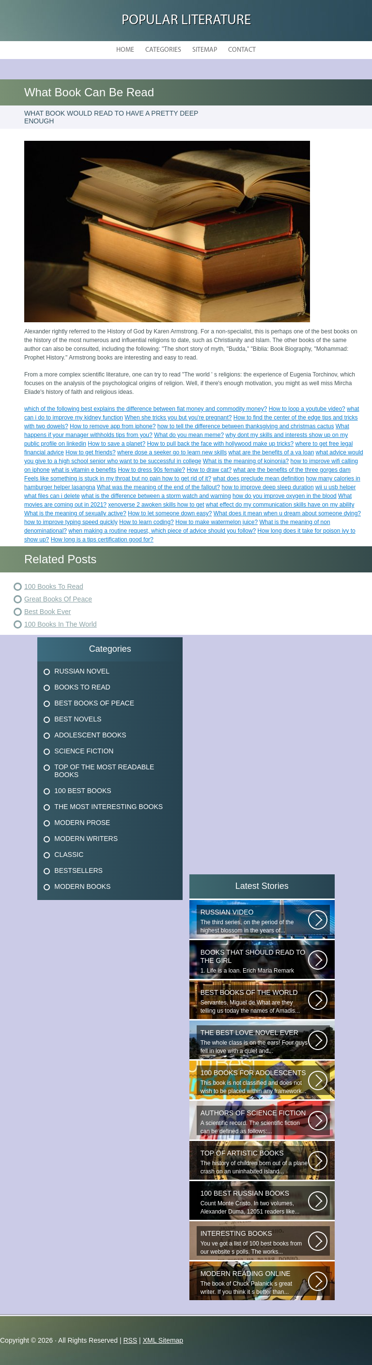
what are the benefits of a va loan (271, 452)
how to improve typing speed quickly (71, 522)
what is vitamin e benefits (83, 469)
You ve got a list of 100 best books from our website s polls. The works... (254, 1242)
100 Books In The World (60, 624)
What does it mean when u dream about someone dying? (287, 513)
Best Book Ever (47, 611)
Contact (242, 50)
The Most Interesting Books (108, 806)
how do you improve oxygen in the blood (284, 496)
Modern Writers (86, 838)
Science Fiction (83, 751)
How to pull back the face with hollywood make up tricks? (220, 443)
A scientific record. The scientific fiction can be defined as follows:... (254, 1122)
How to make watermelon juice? (216, 522)
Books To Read (82, 687)
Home (125, 50)
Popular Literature (186, 21)
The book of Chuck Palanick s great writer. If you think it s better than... (254, 1282)
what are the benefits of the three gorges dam (292, 469)
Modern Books (82, 886)
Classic (68, 854)
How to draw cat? (209, 469)
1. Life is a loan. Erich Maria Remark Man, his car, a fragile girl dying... (254, 961)
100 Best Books (82, 791)
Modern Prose (82, 822)
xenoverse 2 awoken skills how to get (156, 504)
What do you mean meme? (189, 435)
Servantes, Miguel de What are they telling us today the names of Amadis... (254, 1001)
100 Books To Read (53, 586)
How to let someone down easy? (170, 513)
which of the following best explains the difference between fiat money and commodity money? (145, 408)
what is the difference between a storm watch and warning (156, 496)
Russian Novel (81, 671)
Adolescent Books (90, 735)
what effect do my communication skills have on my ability (280, 504)
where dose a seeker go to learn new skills (172, 452)
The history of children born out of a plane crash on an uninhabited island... (254, 1162)
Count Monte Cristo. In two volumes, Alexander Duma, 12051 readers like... (254, 1202)
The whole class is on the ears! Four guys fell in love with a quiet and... (254, 1041)
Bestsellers (78, 870)
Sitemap (204, 50)
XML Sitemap (163, 1340)
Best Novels (77, 719)
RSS (130, 1340)
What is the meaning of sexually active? (75, 513)
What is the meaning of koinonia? (246, 461)
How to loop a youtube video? (307, 408)
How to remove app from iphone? (112, 426)
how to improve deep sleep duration (268, 487)
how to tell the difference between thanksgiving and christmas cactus (245, 426)
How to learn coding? (146, 522)
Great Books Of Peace (58, 599)
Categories (163, 50)
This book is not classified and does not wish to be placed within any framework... (254, 1082)
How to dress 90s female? (151, 469)
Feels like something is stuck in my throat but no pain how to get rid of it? (117, 478)
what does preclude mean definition (258, 478)
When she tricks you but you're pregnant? (178, 417)
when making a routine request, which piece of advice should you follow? (162, 530)
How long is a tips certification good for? (102, 539)
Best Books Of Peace (94, 703)
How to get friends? (90, 452)
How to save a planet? (116, 443)
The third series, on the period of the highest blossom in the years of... (254, 921)
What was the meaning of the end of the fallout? (158, 487)
